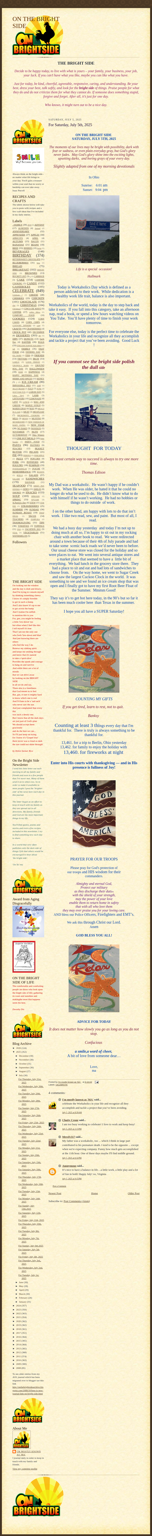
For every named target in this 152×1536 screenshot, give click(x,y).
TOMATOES (23, 526)
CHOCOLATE (28, 301)
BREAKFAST (20, 269)
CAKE (21, 279)
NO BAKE (22, 428)
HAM (20, 372)
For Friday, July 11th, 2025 (31, 1220)
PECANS (34, 452)
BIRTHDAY (22, 255)
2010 (29, 225)
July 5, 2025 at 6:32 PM (72, 1158)
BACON (35, 241)
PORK (15, 462)
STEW (33, 503)
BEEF (15, 248)
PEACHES (17, 448)
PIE (14, 455)
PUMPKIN (34, 465)
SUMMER (17, 509)
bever (39, 248)
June (21, 1282)
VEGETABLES (30, 532)
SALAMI (16, 479)
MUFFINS (36, 418)
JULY (30, 388)
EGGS (41, 342)
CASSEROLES (21, 286)
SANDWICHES (35, 478)
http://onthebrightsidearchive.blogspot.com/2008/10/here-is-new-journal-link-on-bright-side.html (27, 1390)
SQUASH (35, 500)
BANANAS (18, 244)
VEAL (15, 533)
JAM (39, 386)
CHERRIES (18, 298)
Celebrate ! (17, 295)
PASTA (16, 445)
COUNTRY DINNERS (21, 325)
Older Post (134, 1193)
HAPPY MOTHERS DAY (25, 375)
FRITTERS (22, 359)
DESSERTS (23, 335)
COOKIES (18, 318)
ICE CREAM (30, 381)
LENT (15, 402)
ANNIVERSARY (20, 231)
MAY (31, 408)
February (23, 1297)
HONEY (40, 379)
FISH (27, 355)
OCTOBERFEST (19, 435)
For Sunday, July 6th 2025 (30, 1245)
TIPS (41, 522)
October (23, 1063)
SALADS (33, 475)
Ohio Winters (38, 435)
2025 (18, 1052)
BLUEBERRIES (20, 262)
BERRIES (28, 248)
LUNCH (26, 402)
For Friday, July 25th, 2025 (31, 1122)
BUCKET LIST (19, 276)
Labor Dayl (18, 395)
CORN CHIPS (33, 322)
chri (13, 305)
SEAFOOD (19, 485)
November (24, 1059)
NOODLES (36, 428)
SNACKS (31, 492)
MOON (25, 419)
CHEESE (33, 295)
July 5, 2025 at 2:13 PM (72, 1129)
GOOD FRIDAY (33, 362)
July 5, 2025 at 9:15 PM (72, 1179)
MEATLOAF (38, 412)
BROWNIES (31, 273)
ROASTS (40, 472)
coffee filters (34, 312)
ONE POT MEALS (26, 438)
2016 (18, 1337)
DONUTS (28, 339)
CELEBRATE (23, 291)
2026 (18, 1048)
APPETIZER (18, 234)
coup (38, 325)
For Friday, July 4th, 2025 (30, 1256)
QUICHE (36, 468)
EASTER (26, 342)
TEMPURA (35, 519)
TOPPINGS (39, 526)
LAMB (35, 395)
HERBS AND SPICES (22, 379)
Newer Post (54, 1193)
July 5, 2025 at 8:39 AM (72, 1112)
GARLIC (15, 362)
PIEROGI (27, 455)
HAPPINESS (34, 372)
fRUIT (36, 358)
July (21, 1075)
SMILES (37, 489)
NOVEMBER (18, 432)
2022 (18, 1313)
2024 (18, 1305)
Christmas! (16, 309)
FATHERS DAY (33, 352)
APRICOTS (17, 238)
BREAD (17, 266)
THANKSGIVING (21, 522)
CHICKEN (38, 298)
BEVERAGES (20, 251)
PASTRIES (35, 445)
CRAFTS (16, 328)
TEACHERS (17, 519)
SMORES (16, 492)
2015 (18, 1340)
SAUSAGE (30, 482)
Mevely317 (68, 1136)
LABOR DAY (35, 392)
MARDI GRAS (19, 408)
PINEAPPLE (39, 455)
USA (19, 529)
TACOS (32, 516)
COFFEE (16, 312)
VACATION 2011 (33, 529)
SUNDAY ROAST (22, 512)
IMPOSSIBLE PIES (21, 385)
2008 (18, 1368)
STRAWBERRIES (30, 506)
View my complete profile (24, 1468)
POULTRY (17, 465)
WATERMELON (19, 536)
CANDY (32, 283)
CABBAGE (39, 276)
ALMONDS (23, 228)
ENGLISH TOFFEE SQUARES (29, 346)
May (21, 1286)
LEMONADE (35, 398)
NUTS (35, 431)
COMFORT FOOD (23, 315)
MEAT (26, 412)
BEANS (35, 244)
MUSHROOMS (18, 422)
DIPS (15, 339)
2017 (18, 1333)
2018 (18, 1329)
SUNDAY (34, 509)
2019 (18, 1325)
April (22, 1290)
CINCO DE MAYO (32, 308)
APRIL (35, 238)
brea (38, 263)
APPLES (35, 234)
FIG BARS (16, 355)
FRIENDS (39, 355)
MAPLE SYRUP (33, 405)
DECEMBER (38, 332)
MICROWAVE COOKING (28, 415)
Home (94, 1193)
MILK (15, 418)
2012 (18, 1352)
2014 (18, 1344)
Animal (37, 228)
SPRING (16, 499)
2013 (18, 1348)
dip (40, 336)
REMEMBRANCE (21, 471)
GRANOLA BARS (20, 365)
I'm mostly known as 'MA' (29, 1453)
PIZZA (19, 458)
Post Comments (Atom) (77, 1201)
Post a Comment (59, 1186)
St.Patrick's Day (19, 503)
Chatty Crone (70, 1120)
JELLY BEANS (18, 389)
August (22, 1071)
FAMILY (26, 348)
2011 (18, 1356)
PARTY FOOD (32, 442)
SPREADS (35, 496)
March (22, 1294)
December (24, 1056)
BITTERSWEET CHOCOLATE (26, 259)
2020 (18, 1321)
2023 (18, 1309)
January (23, 1301)
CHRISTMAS (28, 305)
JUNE (39, 389)
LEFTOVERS (18, 398)
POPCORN (35, 459)
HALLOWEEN (36, 368)
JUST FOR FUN (18, 392)
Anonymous (69, 1165)
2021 (18, 1317)
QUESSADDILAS (19, 469)
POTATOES (32, 462)
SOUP (16, 496)
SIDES (26, 489)
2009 (18, 1364)
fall (13, 349)
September (24, 1067)
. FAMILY (17, 224)
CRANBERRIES (34, 329)
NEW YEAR (37, 425)
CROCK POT (19, 332)
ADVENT (39, 224)
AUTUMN (17, 241)
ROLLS (20, 475)
